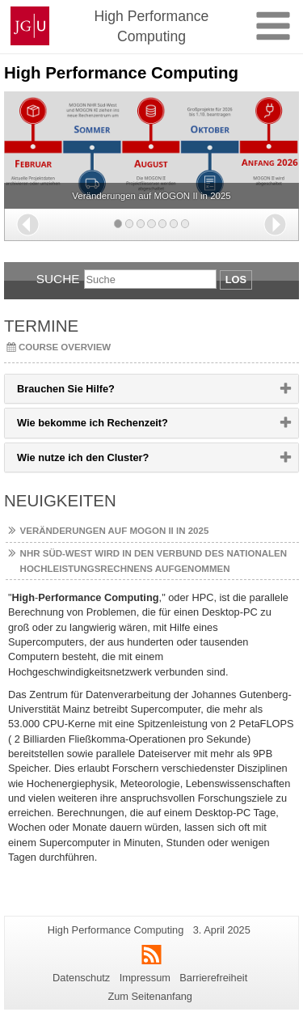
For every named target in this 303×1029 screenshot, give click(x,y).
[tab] (151, 389)
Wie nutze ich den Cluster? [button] (108, 461)
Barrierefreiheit (213, 978)
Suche (58, 279)
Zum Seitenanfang (149, 996)
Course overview (65, 347)
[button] (27, 224)
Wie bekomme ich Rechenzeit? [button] (118, 426)
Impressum (145, 978)
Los (235, 279)
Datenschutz (81, 978)
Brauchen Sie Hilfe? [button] (91, 392)
